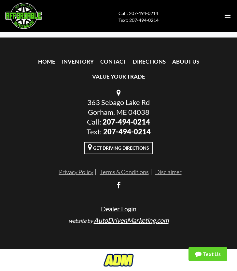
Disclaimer (168, 171)
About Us (185, 61)
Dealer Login (118, 209)
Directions (149, 61)
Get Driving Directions (118, 147)
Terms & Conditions (124, 171)
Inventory (78, 61)
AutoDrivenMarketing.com (131, 220)
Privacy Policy (76, 171)
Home (46, 61)
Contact (113, 61)
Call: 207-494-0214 (138, 13)
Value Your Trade (118, 76)
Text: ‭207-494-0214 (138, 20)
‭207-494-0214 (127, 131)
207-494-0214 (126, 121)
